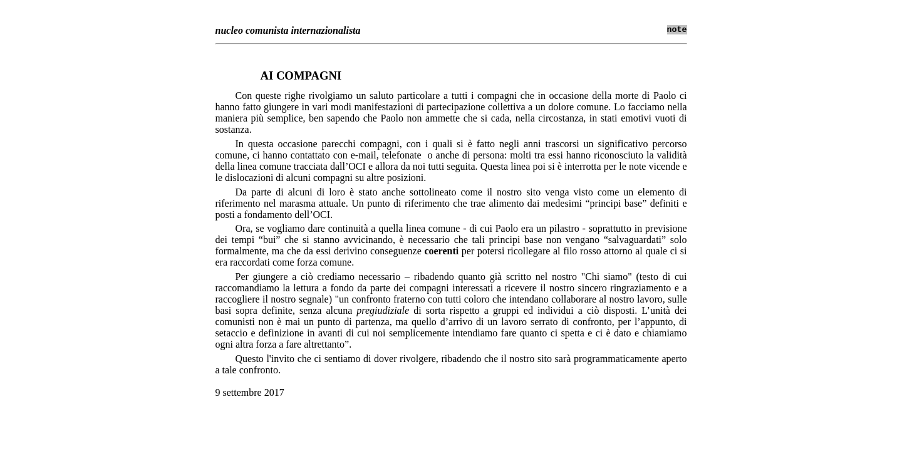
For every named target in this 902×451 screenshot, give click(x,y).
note (677, 29)
